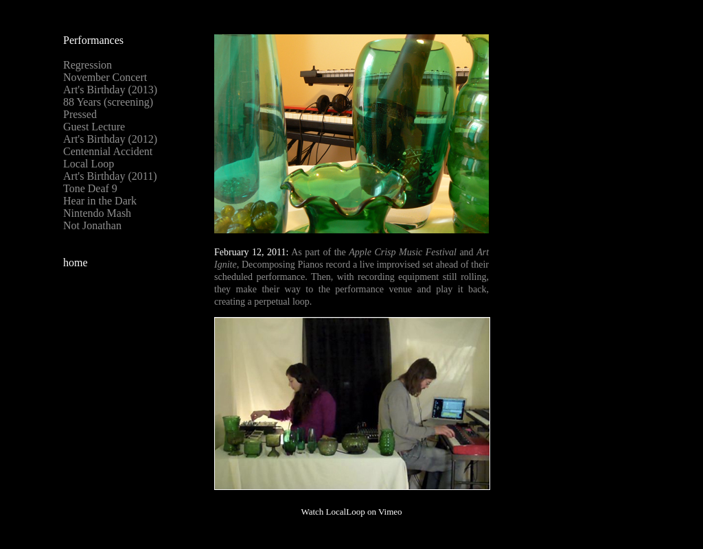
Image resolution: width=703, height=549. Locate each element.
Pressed (80, 114)
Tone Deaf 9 (90, 188)
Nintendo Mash (97, 213)
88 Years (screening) (108, 102)
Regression (87, 65)
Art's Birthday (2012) (110, 139)
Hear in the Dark (100, 201)
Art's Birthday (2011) (110, 176)
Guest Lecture (94, 126)
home (75, 262)
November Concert (105, 77)
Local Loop (88, 164)
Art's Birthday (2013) (110, 89)
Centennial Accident (107, 151)
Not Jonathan (92, 225)
